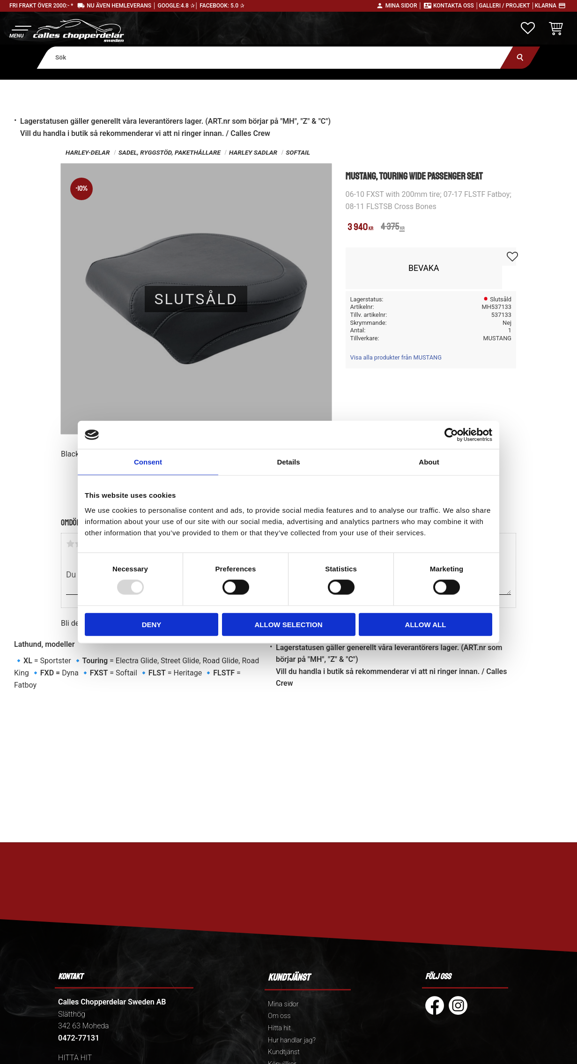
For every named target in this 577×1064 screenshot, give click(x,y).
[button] (20, 30)
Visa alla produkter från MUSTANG (396, 357)
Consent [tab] (148, 462)
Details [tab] (288, 462)
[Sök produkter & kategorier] (274, 57)
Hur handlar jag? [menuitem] (292, 1040)
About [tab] (429, 462)
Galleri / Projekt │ (507, 5)
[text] (361, 228)
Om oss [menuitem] (279, 1016)
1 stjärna (70, 543)
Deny (152, 624)
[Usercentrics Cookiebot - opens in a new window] (451, 435)
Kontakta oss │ (456, 5)
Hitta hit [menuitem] (279, 1028)
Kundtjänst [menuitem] (284, 1052)
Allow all (425, 624)
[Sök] (520, 57)
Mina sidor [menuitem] (283, 1004)
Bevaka (423, 268)
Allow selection (289, 624)
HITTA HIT (75, 1057)
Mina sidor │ (403, 5)
